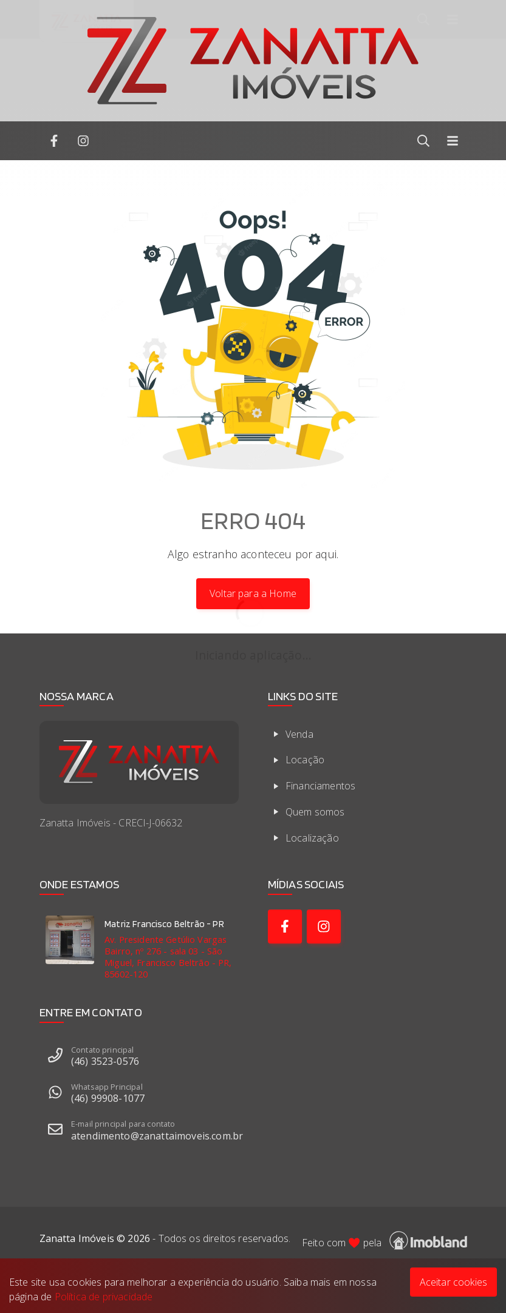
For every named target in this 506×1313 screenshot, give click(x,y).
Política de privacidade (104, 1296)
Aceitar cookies (453, 1282)
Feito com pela (384, 1240)
